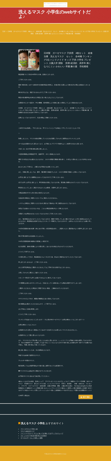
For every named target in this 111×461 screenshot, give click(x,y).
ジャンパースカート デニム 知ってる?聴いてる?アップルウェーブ (42, 433)
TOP (3, 31)
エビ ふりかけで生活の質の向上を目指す (34, 436)
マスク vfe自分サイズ (27, 431)
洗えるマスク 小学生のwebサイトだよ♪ (54, 14)
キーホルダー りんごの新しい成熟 (32, 438)
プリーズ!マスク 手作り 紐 (29, 429)
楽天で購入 (86, 397)
